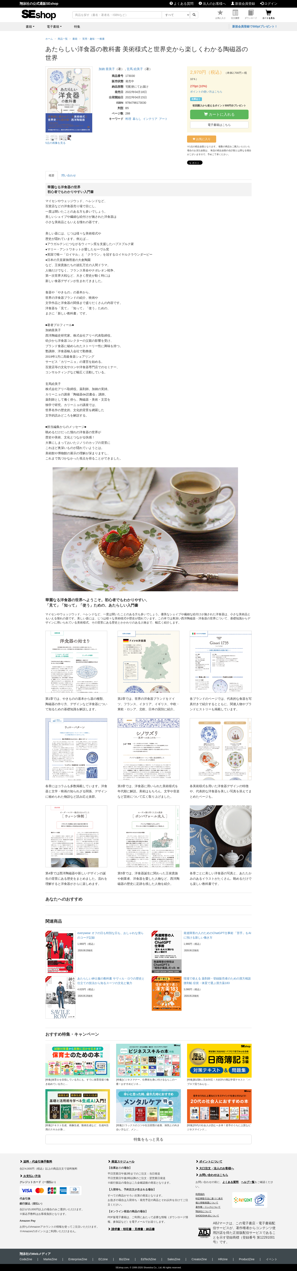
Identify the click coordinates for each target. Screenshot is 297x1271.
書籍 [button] (29, 26)
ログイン (268, 3)
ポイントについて (209, 1161)
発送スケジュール (121, 1161)
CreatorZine (199, 1259)
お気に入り (220, 14)
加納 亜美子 (107, 69)
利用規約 (200, 1194)
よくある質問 (181, 3)
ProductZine (246, 1259)
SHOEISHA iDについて (207, 1215)
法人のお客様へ (212, 3)
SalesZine (173, 1259)
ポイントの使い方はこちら (206, 91)
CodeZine (26, 1259)
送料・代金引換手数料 (36, 1161)
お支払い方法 (30, 1176)
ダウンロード (251, 14)
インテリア (150, 118)
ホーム (49, 38)
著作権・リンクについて (208, 1207)
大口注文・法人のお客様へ (215, 1168)
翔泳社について (203, 1211)
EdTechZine (148, 1259)
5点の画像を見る (55, 142)
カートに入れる (219, 114)
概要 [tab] (51, 175)
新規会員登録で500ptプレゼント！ (254, 26)
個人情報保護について (207, 1202)
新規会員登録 (243, 3)
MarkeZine (50, 1259)
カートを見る (268, 14)
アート (163, 118)
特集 (77, 26)
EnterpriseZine (77, 1259)
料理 (128, 118)
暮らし (137, 118)
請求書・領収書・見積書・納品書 (131, 1229)
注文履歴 (235, 14)
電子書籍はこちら (219, 124)
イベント (271, 1259)
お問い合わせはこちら (212, 1175)
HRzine (223, 1259)
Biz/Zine (124, 1259)
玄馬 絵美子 (135, 69)
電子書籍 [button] (53, 26)
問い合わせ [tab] (68, 175)
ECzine (103, 1259)
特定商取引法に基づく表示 (209, 1198)
